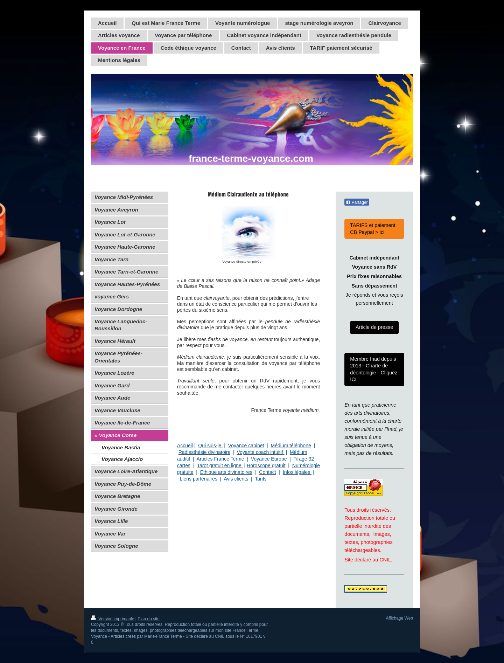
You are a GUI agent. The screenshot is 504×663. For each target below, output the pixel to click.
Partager (357, 202)
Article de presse (374, 327)
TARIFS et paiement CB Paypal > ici (372, 228)
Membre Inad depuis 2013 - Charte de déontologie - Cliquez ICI (373, 369)
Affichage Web (399, 618)
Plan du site (149, 618)
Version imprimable (113, 618)
